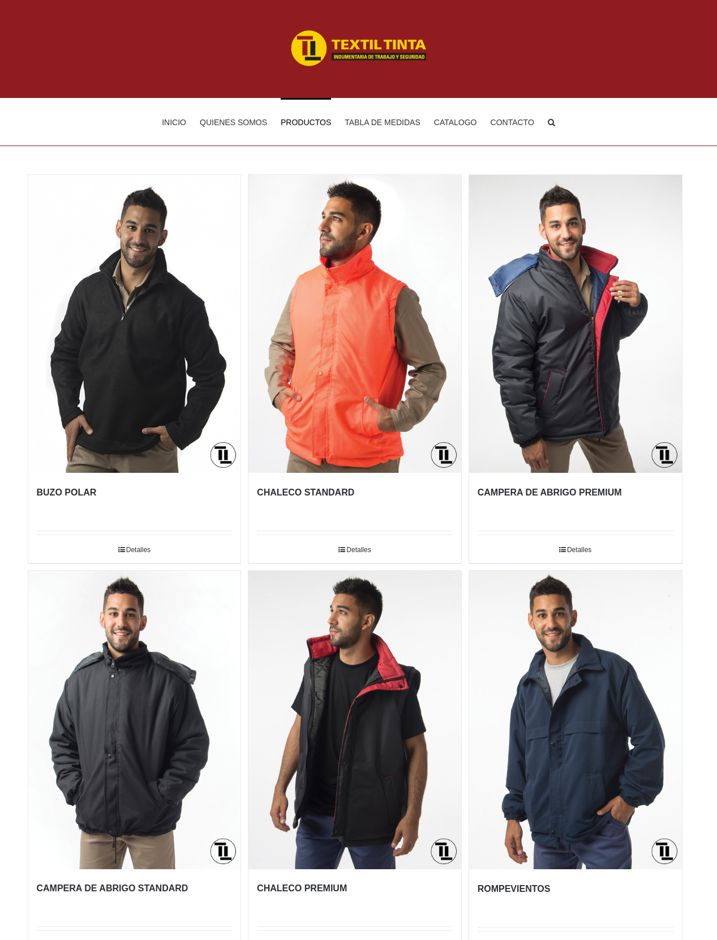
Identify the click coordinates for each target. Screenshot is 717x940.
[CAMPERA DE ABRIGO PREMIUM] (575, 324)
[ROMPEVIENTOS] (575, 720)
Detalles (138, 550)
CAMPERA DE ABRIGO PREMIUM (550, 492)
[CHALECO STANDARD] (354, 324)
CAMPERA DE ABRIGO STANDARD (112, 888)
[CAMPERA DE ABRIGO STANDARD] (134, 720)
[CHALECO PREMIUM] (354, 720)
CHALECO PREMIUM (302, 888)
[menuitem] (181, 122)
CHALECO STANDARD (305, 492)
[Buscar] (551, 122)
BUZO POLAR (67, 492)
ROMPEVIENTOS (514, 889)
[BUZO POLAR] (134, 324)
